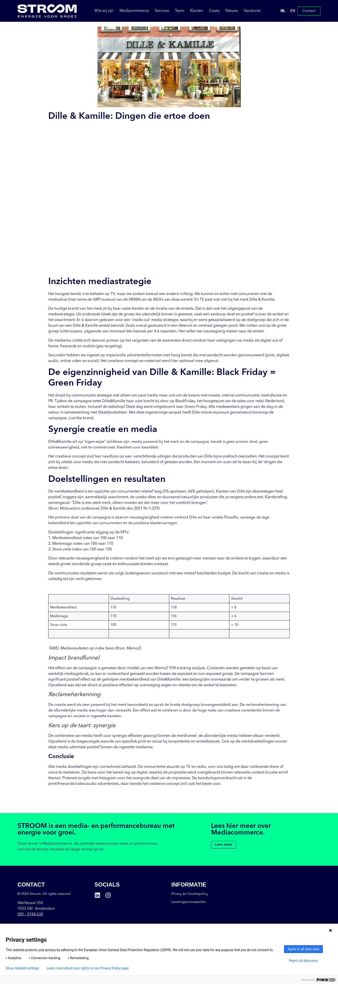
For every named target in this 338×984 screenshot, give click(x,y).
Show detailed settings (22, 968)
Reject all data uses (303, 960)
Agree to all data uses (304, 949)
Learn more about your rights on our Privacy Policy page (88, 968)
